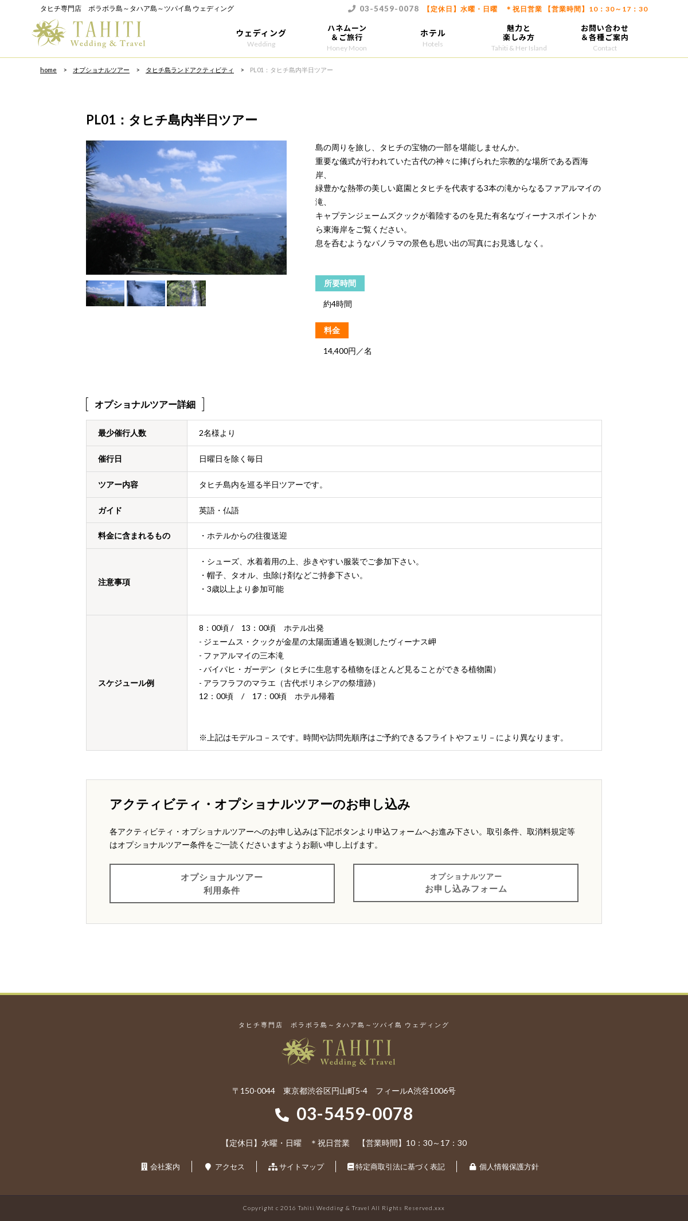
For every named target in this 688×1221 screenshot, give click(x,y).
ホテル (433, 37)
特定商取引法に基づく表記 (400, 1166)
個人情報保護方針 (509, 1166)
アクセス (230, 1166)
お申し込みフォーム (466, 882)
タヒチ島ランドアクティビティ (190, 69)
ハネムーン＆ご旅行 (347, 37)
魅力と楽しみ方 (519, 37)
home (48, 69)
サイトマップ (301, 1166)
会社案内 (165, 1166)
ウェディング (261, 37)
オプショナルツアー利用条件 (222, 883)
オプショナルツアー (101, 69)
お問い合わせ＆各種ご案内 (605, 37)
